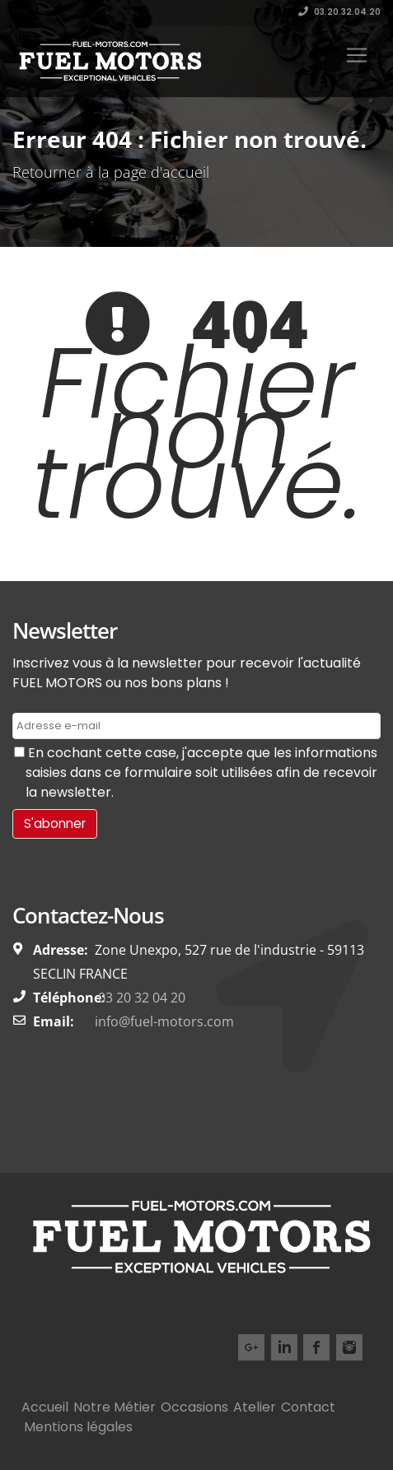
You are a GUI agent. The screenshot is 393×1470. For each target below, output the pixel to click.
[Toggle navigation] (357, 55)
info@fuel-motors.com (164, 1021)
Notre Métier (114, 1407)
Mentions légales (78, 1426)
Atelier (254, 1407)
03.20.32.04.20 (339, 12)
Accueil (44, 1407)
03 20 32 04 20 (140, 998)
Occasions (194, 1407)
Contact (308, 1407)
